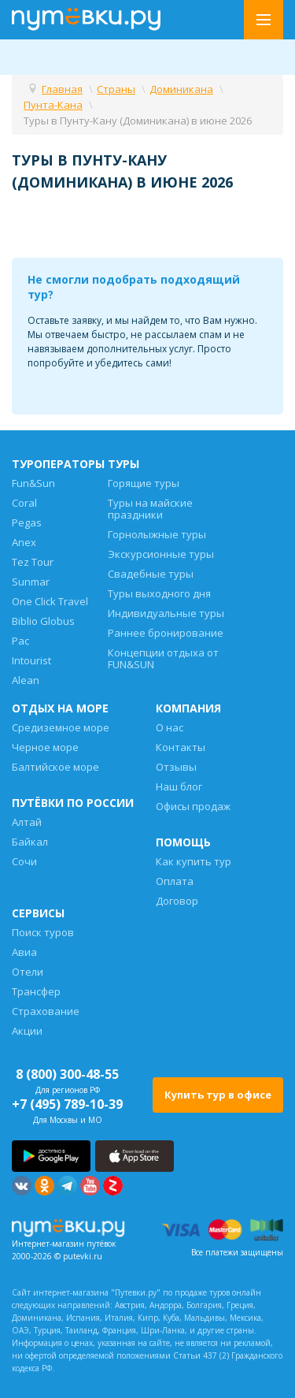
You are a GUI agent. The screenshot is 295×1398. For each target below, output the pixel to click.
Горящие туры (143, 483)
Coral (24, 503)
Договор (177, 901)
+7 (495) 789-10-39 (67, 1104)
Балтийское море (55, 767)
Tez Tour (32, 562)
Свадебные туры (151, 574)
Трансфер (36, 991)
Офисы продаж (193, 806)
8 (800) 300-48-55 (67, 1074)
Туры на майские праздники (150, 509)
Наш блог (179, 786)
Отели (27, 972)
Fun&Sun (33, 483)
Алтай (27, 822)
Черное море (45, 747)
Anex (24, 542)
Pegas (27, 522)
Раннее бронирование (165, 633)
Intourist (31, 660)
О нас (169, 727)
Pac (20, 641)
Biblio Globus (43, 621)
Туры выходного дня (159, 593)
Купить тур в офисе (217, 1095)
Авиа (24, 952)
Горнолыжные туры (157, 534)
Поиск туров (43, 932)
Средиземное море (60, 727)
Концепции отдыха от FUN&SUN (163, 658)
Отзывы (176, 767)
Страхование (45, 1011)
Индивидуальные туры (166, 613)
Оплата (175, 881)
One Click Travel (50, 601)
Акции (27, 1031)
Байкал (30, 842)
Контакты (180, 747)
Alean (25, 680)
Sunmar (31, 581)
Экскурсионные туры (161, 554)
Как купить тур (193, 861)
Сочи (24, 861)
